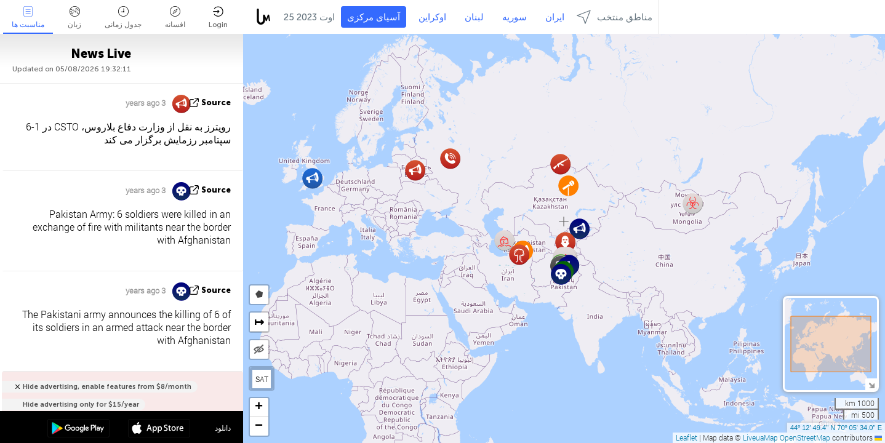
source (216, 102)
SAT (261, 379)
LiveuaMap (760, 437)
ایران (554, 17)
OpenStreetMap (805, 437)
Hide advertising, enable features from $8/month (107, 387)
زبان (74, 17)
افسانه (175, 17)
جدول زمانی (123, 17)
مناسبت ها (28, 17)
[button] (312, 178)
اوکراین (432, 17)
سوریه (514, 17)
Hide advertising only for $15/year (81, 405)
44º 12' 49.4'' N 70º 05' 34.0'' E (836, 427)
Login (218, 17)
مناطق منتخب (614, 17)
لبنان (474, 17)
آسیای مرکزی (373, 17)
